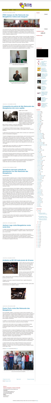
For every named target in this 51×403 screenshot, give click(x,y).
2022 (38, 227)
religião (38, 151)
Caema (38, 147)
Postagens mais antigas (30, 379)
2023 (38, 226)
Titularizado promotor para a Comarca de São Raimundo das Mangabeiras (43, 88)
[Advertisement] (18, 95)
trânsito (38, 130)
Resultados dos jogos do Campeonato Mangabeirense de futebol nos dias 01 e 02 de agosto (44, 105)
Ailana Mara (39, 162)
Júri (38, 196)
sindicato (38, 148)
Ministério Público (40, 138)
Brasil (38, 188)
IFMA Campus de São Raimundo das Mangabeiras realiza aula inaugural (16, 16)
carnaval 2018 (39, 171)
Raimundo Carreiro (40, 160)
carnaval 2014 (39, 169)
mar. (39, 221)
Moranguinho (39, 198)
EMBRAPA (39, 192)
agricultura (39, 124)
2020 (38, 230)
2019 (38, 232)
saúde (38, 128)
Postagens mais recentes (6, 379)
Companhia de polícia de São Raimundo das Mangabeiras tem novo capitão (18, 107)
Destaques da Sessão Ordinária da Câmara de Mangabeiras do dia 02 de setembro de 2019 (44, 93)
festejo (38, 139)
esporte (38, 125)
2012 (38, 242)
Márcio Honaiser (39, 178)
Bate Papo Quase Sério (40, 156)
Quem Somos (5, 9)
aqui (17, 348)
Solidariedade (39, 157)
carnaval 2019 (39, 201)
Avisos (38, 187)
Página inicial (19, 379)
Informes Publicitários (40, 175)
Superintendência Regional (41, 144)
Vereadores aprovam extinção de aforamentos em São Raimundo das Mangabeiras (15, 171)
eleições (38, 146)
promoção (38, 206)
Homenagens (39, 193)
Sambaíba (38, 179)
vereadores (39, 112)
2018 (38, 233)
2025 (38, 224)
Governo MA (39, 120)
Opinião (38, 173)
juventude (38, 182)
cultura (38, 121)
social (38, 152)
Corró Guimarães (40, 137)
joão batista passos (40, 142)
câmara (38, 114)
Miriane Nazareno (40, 134)
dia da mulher (39, 202)
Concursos (39, 164)
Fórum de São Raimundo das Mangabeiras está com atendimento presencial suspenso (44, 70)
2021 (38, 229)
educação (38, 116)
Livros (14, 9)
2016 (38, 236)
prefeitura (38, 111)
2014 (38, 239)
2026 (38, 210)
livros (38, 170)
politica (38, 115)
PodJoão (38, 184)
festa (38, 129)
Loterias (38, 197)
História (10, 9)
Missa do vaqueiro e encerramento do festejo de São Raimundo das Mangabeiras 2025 (44, 82)
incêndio (38, 174)
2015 (38, 238)
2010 (38, 245)
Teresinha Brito (39, 180)
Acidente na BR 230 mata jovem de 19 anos (18, 260)
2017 (38, 235)
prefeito (38, 119)
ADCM (38, 183)
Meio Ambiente (39, 133)
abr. (39, 211)
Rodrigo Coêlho (39, 165)
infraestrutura (39, 161)
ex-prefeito (39, 155)
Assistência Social (40, 143)
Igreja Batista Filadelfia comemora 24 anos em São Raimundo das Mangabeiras (44, 99)
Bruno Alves (39, 189)
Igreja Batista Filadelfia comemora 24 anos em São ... (42, 214)
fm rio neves (39, 166)
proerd (38, 205)
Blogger (37, 400)
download (7, 348)
